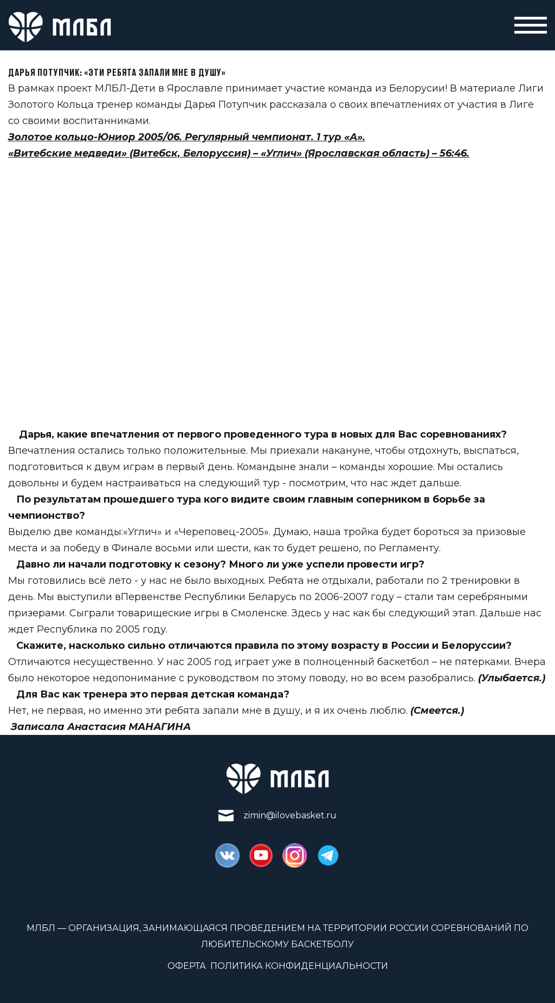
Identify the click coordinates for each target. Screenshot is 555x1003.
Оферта (186, 966)
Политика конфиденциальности (299, 966)
